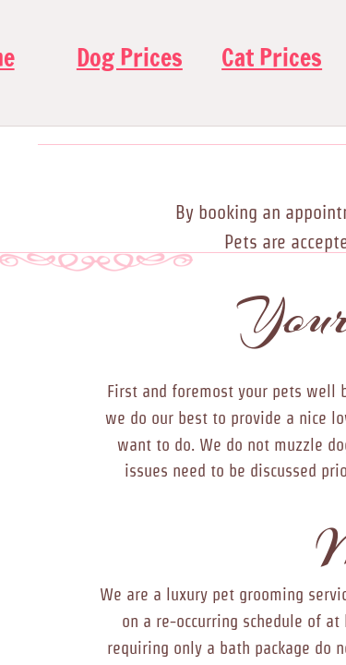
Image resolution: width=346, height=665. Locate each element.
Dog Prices (130, 58)
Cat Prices (271, 58)
